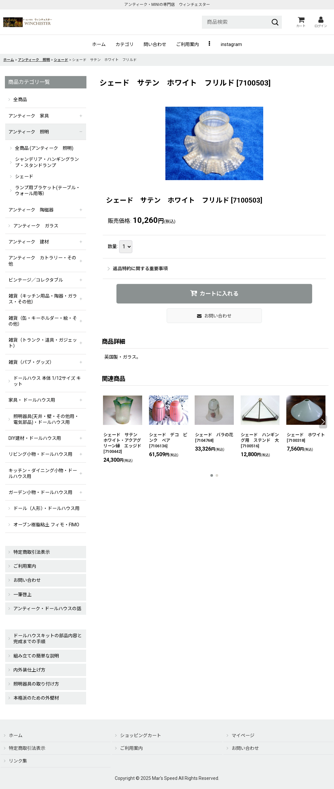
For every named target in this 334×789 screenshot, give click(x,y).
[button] (210, 44)
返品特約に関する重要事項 (138, 268)
